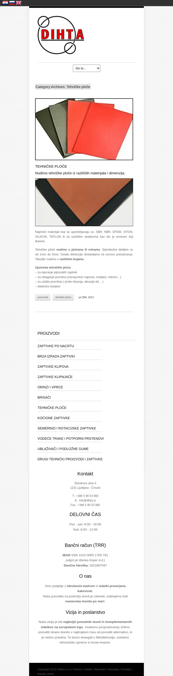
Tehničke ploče (63, 297)
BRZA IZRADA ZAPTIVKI (56, 356)
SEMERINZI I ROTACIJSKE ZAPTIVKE (67, 428)
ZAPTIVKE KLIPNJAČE (55, 377)
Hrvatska (5, 3)
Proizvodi (43, 297)
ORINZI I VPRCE (50, 387)
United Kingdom (19, 3)
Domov (77, 669)
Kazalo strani (46, 674)
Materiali (99, 669)
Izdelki (88, 669)
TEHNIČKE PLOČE (51, 166)
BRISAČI (44, 397)
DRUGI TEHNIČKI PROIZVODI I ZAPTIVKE (70, 459)
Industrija (113, 669)
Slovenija (12, 3)
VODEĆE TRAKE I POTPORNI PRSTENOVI (71, 438)
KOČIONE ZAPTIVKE (54, 418)
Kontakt (126, 669)
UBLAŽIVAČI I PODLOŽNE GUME (63, 449)
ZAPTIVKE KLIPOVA (53, 366)
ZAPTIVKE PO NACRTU (56, 346)
